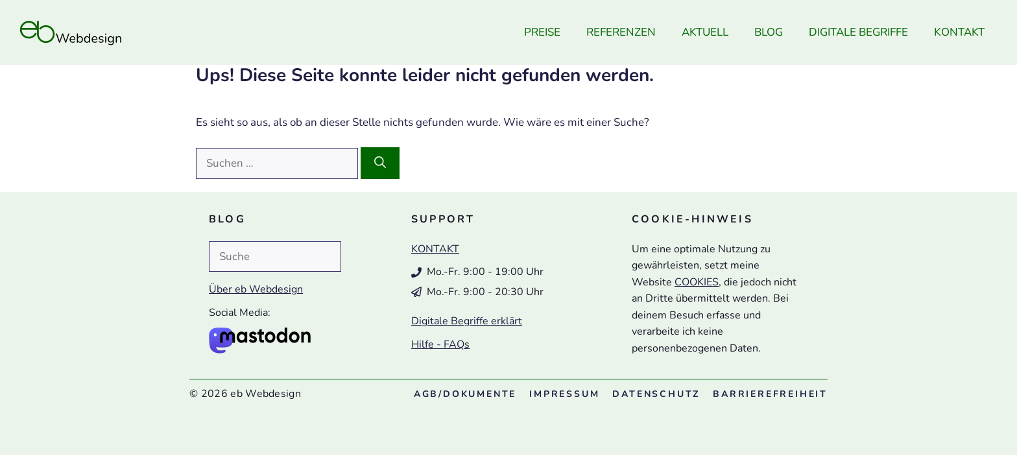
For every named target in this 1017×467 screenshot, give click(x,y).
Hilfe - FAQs (440, 344)
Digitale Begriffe (858, 32)
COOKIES (697, 282)
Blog (768, 32)
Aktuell (705, 32)
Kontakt (959, 32)
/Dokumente (465, 394)
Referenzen (621, 32)
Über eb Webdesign (256, 289)
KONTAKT (435, 249)
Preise (542, 32)
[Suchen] (380, 163)
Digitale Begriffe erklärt (466, 321)
